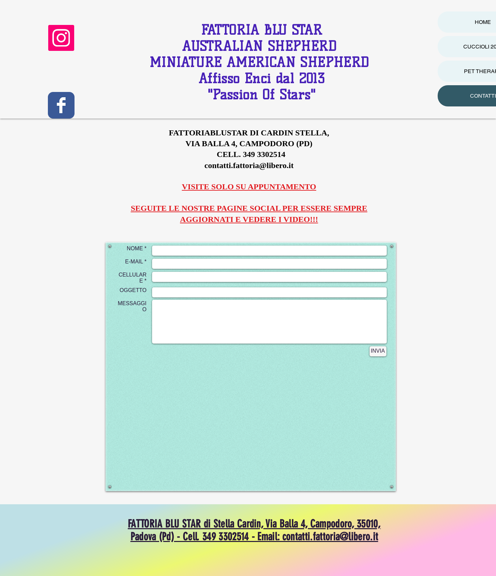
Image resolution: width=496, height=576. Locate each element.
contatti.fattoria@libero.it (248, 165)
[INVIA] (378, 351)
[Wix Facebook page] (61, 105)
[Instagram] (61, 38)
